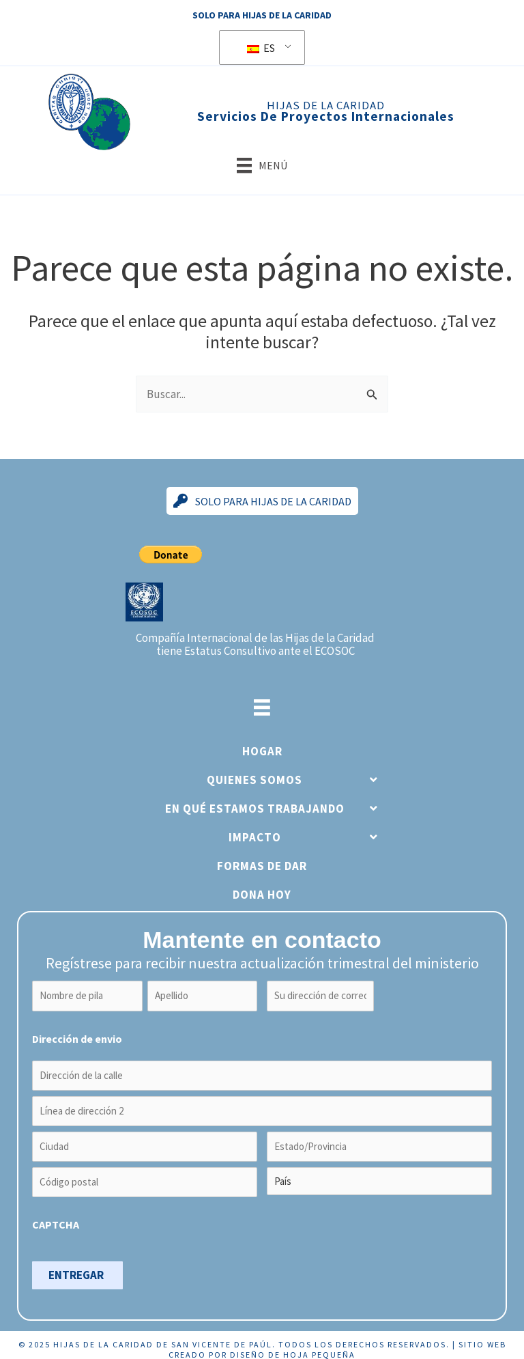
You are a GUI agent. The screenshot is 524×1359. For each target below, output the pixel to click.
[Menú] (262, 165)
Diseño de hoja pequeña (292, 1346)
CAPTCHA (55, 1215)
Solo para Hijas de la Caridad (262, 15)
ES (261, 48)
